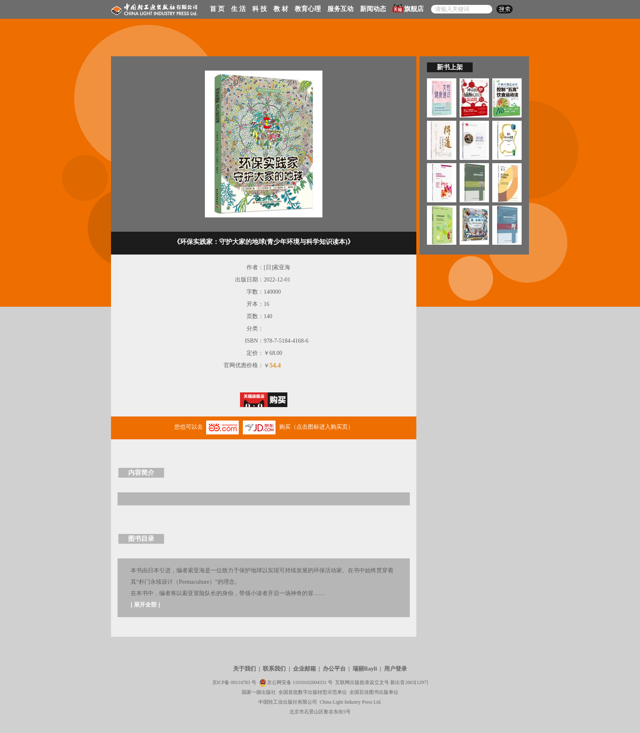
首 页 (217, 8)
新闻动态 (373, 8)
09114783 (240, 682)
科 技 (259, 8)
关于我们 (244, 669)
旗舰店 (408, 8)
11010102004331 (310, 682)
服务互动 (340, 8)
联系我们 (274, 669)
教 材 (280, 8)
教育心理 (308, 8)
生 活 (238, 8)
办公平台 (334, 669)
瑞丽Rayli (365, 669)
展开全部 (145, 605)
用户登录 (395, 669)
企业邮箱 (304, 669)
